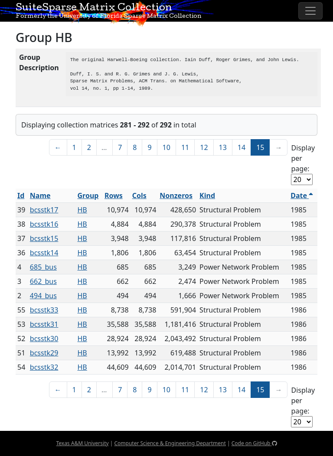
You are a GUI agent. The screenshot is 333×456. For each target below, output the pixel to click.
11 (185, 147)
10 (166, 147)
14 (241, 147)
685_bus (43, 267)
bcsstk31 (44, 324)
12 (204, 147)
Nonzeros (176, 195)
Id (20, 195)
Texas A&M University (82, 443)
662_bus (43, 281)
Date (302, 195)
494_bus (43, 295)
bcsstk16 (44, 224)
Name (40, 195)
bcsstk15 (44, 238)
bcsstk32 (44, 367)
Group (88, 195)
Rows (113, 195)
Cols (139, 195)
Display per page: (303, 158)
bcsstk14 (44, 252)
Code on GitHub (254, 443)
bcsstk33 (44, 310)
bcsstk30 (44, 338)
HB (82, 210)
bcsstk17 (44, 210)
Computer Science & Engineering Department (169, 443)
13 (223, 147)
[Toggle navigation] (310, 11)
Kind (207, 195)
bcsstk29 (44, 353)
